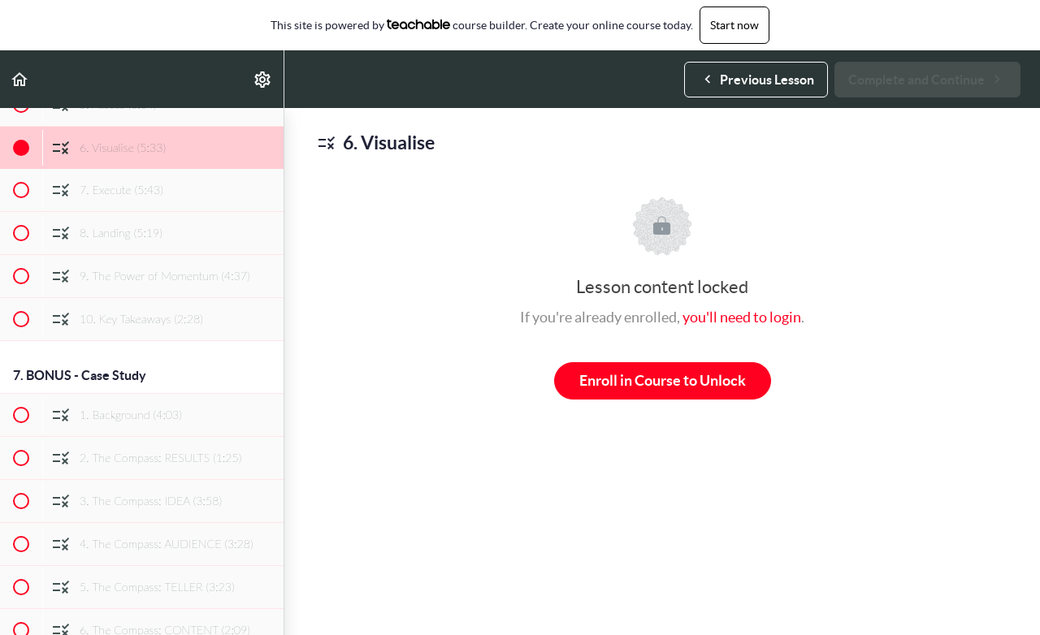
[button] (20, 79)
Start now (734, 25)
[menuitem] (263, 79)
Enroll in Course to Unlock (662, 380)
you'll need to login (741, 317)
